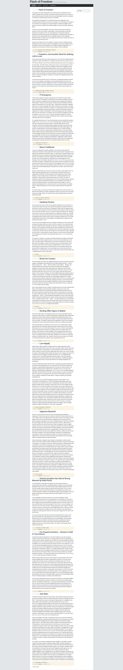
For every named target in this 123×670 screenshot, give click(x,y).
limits (36, 474)
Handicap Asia (48, 211)
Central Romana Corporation (46, 121)
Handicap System (47, 202)
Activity (45, 5)
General (40, 51)
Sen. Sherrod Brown (58, 370)
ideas (43, 49)
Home (33, 5)
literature (48, 407)
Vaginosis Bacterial (47, 411)
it (47, 142)
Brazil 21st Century (47, 259)
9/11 (36, 49)
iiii (39, 197)
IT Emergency (45, 95)
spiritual (47, 197)
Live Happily (45, 343)
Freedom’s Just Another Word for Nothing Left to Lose (52, 55)
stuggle (52, 90)
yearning (53, 49)
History (37, 306)
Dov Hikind (34, 284)
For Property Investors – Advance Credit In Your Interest (52, 533)
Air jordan (64, 234)
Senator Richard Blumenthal (44, 614)
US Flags (79, 10)
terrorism (48, 49)
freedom (40, 49)
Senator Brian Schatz (44, 114)
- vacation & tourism (40, 527)
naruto (40, 474)
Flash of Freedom (41, 1)
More (44, 328)
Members (53, 5)
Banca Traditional (47, 147)
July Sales (44, 594)
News (44, 92)
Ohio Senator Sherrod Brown (58, 160)
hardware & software (40, 142)
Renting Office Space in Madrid (52, 311)
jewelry (42, 197)
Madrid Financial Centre (55, 324)
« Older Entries (35, 666)
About (39, 5)
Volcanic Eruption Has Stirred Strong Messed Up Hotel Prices (51, 479)
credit (37, 254)
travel (47, 527)
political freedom (44, 90)
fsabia (36, 197)
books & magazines (40, 407)
